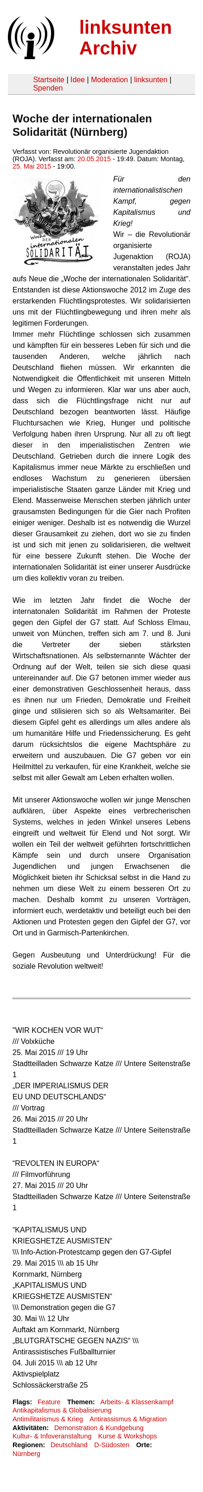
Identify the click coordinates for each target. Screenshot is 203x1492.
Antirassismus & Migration (127, 1419)
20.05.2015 (94, 159)
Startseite (48, 80)
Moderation (109, 80)
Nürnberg (26, 1453)
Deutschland (69, 1445)
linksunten (150, 80)
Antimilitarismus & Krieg (48, 1419)
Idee (77, 80)
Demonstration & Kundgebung (99, 1427)
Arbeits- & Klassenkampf (136, 1402)
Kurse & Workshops (127, 1436)
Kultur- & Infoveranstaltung (52, 1436)
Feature (49, 1402)
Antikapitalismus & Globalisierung (62, 1410)
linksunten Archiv (125, 37)
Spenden (48, 88)
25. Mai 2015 (32, 166)
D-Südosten (111, 1445)
